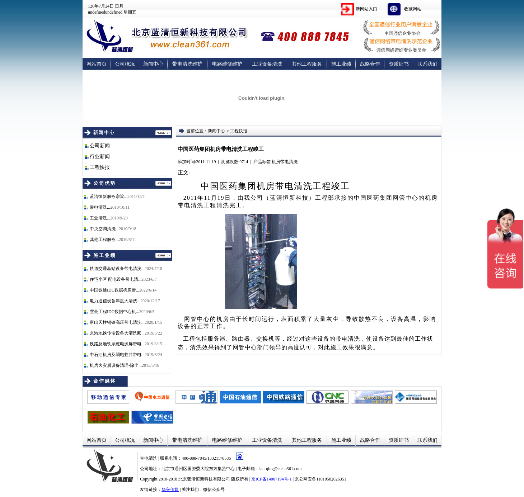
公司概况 (125, 64)
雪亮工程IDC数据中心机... (114, 311)
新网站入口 (366, 8)
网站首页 (96, 64)
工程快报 (100, 167)
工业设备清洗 (267, 64)
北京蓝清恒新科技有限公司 (204, 479)
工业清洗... (100, 218)
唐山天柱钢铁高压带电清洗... (117, 322)
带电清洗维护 (187, 64)
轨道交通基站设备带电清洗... (117, 268)
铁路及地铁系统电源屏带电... (117, 343)
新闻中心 (153, 64)
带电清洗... (100, 207)
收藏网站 (412, 8)
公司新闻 (100, 145)
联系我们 (427, 64)
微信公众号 (214, 489)
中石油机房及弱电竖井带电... (117, 354)
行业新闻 (100, 156)
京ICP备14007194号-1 (271, 479)
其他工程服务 (307, 64)
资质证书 (399, 64)
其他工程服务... (104, 239)
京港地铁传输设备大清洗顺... (117, 333)
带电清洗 (149, 458)
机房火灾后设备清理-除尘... (116, 365)
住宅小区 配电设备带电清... (115, 279)
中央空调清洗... (104, 228)
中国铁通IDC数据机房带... (114, 290)
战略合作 (370, 64)
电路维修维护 (227, 64)
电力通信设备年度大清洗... (115, 300)
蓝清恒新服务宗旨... (108, 196)
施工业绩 (341, 64)
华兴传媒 (170, 489)
